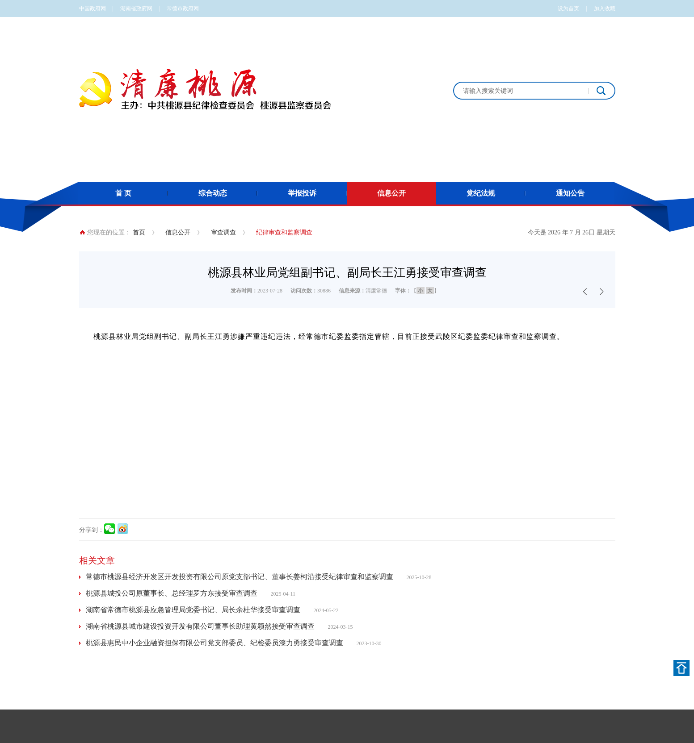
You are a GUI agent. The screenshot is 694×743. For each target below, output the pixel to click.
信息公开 (391, 193)
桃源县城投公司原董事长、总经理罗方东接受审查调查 (171, 593)
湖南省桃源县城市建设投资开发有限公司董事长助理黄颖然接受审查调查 (200, 626)
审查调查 (223, 232)
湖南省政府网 (136, 8)
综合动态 (212, 193)
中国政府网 (92, 8)
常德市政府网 (183, 8)
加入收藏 (604, 8)
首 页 (123, 193)
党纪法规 (481, 193)
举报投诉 (302, 193)
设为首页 (568, 8)
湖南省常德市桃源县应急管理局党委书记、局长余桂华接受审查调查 (193, 610)
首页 (139, 232)
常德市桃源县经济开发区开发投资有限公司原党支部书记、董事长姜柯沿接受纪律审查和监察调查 (239, 576)
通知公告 (570, 193)
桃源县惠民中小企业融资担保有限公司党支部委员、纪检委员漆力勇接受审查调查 (214, 643)
